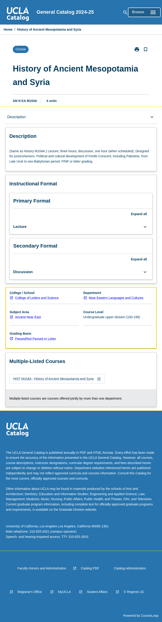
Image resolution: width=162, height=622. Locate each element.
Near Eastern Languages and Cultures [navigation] (116, 298)
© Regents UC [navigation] (134, 592)
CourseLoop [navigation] (149, 615)
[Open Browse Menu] (144, 12)
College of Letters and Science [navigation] (37, 298)
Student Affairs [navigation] (97, 592)
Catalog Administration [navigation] (130, 568)
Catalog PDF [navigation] (90, 568)
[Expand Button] (145, 226)
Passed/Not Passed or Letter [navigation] (35, 339)
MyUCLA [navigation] (64, 592)
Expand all (139, 214)
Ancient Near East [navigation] (28, 317)
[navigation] (17, 15)
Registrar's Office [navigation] (30, 592)
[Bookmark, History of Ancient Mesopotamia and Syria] (145, 49)
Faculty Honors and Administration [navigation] (42, 568)
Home (8, 29)
